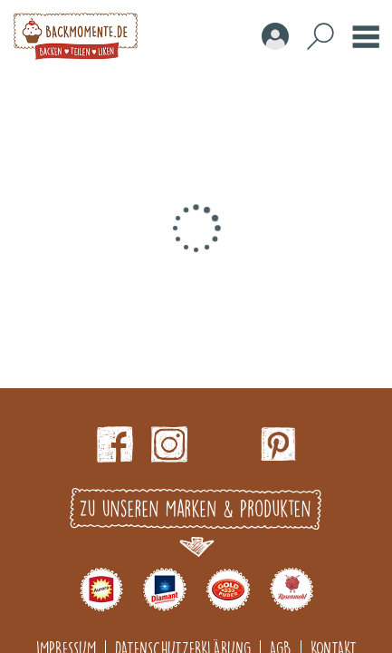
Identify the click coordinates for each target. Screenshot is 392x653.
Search (320, 36)
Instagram (169, 444)
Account (275, 36)
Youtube (224, 444)
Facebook (115, 444)
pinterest (278, 444)
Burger (365, 36)
